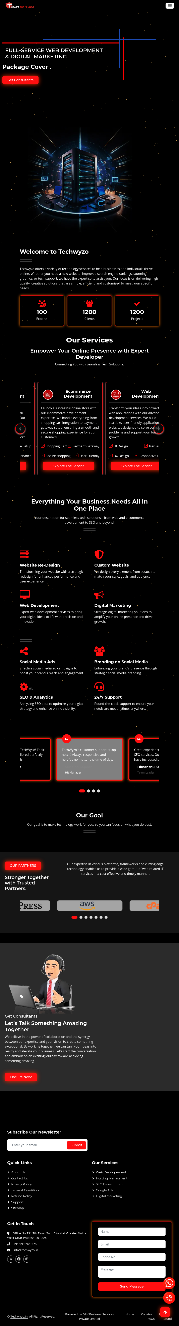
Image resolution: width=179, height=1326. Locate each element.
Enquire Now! (21, 1077)
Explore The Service (50, 466)
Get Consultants (20, 80)
